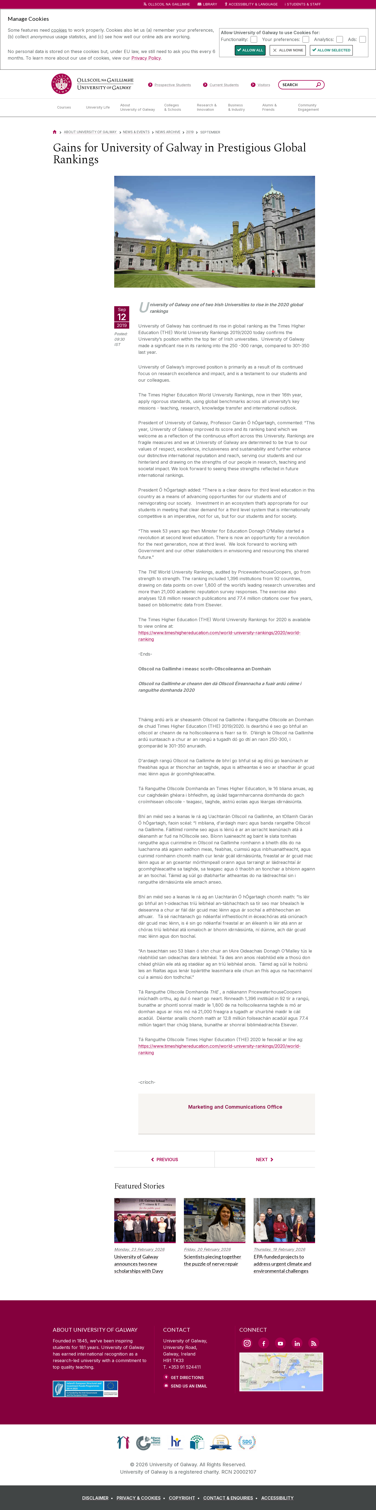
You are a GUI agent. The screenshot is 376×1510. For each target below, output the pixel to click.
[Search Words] (301, 84)
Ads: (352, 39)
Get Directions (187, 1377)
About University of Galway (90, 132)
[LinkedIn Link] (297, 1342)
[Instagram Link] (247, 1343)
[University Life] (99, 107)
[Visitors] (260, 86)
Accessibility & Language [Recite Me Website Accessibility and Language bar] (250, 4)
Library (210, 4)
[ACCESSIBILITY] (277, 1498)
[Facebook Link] (263, 1342)
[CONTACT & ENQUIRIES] (231, 1498)
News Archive (167, 132)
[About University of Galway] (138, 107)
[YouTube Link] (280, 1342)
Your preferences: (281, 39)
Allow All (252, 50)
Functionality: (234, 39)
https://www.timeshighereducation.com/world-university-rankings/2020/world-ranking (219, 636)
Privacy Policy (146, 58)
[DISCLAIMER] (98, 1498)
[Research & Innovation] (208, 107)
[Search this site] (318, 85)
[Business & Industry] (241, 107)
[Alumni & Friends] (276, 107)
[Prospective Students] (169, 86)
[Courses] (67, 107)
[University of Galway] (92, 84)
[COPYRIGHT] (185, 1498)
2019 (190, 132)
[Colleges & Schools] (176, 107)
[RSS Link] (313, 1342)
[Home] (55, 132)
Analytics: (324, 39)
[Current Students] (221, 86)
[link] (123, 1442)
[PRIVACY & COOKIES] (142, 1498)
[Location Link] (281, 1388)
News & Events (136, 132)
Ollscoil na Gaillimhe (169, 4)
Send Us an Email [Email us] (189, 1386)
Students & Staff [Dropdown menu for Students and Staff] (304, 4)
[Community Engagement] (308, 107)
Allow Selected (334, 50)
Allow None (291, 50)
